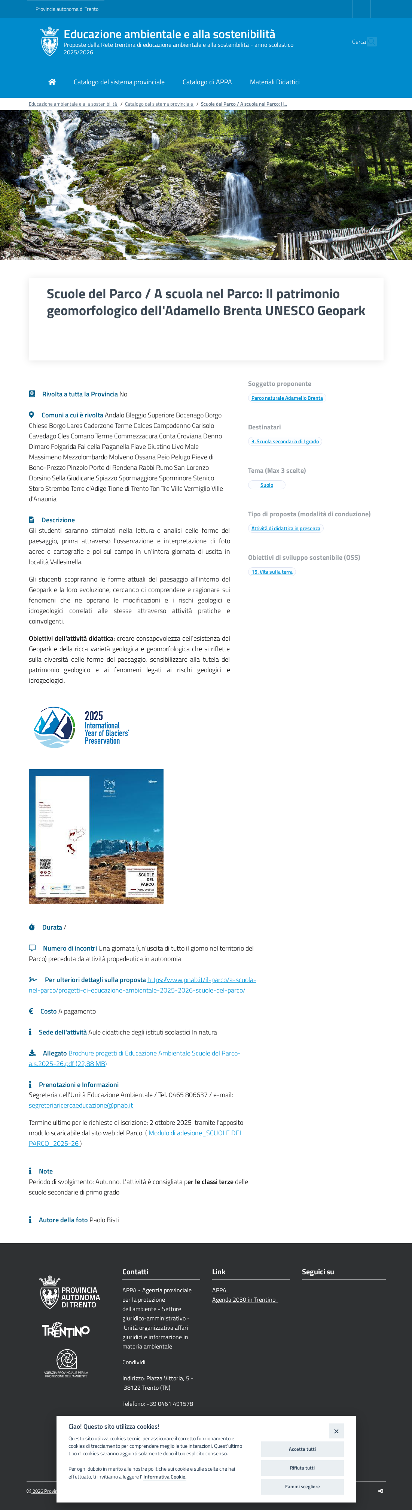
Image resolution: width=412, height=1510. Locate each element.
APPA (220, 1290)
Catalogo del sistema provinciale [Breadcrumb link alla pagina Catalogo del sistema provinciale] (159, 104)
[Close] (336, 1430)
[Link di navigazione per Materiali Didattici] (275, 82)
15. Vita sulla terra (272, 572)
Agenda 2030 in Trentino (245, 1299)
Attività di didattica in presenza (285, 528)
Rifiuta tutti (302, 1467)
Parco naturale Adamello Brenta (287, 398)
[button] (368, 42)
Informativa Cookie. (164, 1476)
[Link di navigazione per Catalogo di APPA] (207, 82)
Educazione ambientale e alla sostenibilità (169, 33)
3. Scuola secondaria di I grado (285, 441)
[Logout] (380, 1491)
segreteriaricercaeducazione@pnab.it (81, 1105)
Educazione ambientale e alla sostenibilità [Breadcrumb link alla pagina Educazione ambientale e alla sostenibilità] (73, 104)
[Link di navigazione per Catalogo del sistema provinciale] (119, 82)
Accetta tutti (302, 1449)
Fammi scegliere (302, 1486)
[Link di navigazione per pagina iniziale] (52, 82)
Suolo (266, 485)
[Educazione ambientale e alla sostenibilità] (50, 42)
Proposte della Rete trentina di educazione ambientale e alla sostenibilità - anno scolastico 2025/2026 (178, 48)
